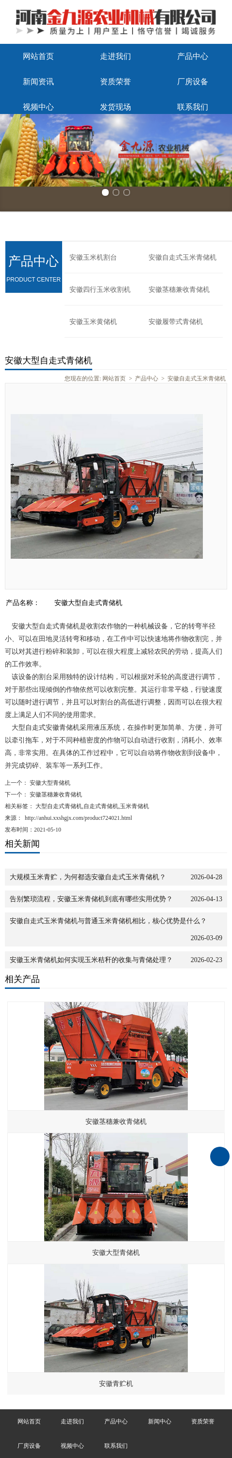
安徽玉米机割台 (93, 257)
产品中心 (192, 56)
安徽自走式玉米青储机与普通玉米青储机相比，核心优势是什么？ (108, 921)
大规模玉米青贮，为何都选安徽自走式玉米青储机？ (88, 877)
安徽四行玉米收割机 (100, 289)
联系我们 (192, 107)
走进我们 (115, 56)
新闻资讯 (38, 81)
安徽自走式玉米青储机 (182, 257)
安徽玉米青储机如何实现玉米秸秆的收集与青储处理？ (91, 960)
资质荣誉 (115, 81)
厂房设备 (192, 81)
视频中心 (38, 107)
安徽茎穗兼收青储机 (179, 289)
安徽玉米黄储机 (93, 321)
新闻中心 (159, 1421)
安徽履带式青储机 (176, 321)
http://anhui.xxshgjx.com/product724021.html (78, 817)
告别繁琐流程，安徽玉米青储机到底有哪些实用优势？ (91, 899)
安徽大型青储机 (49, 782)
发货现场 (115, 107)
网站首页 (38, 56)
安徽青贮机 (116, 1383)
